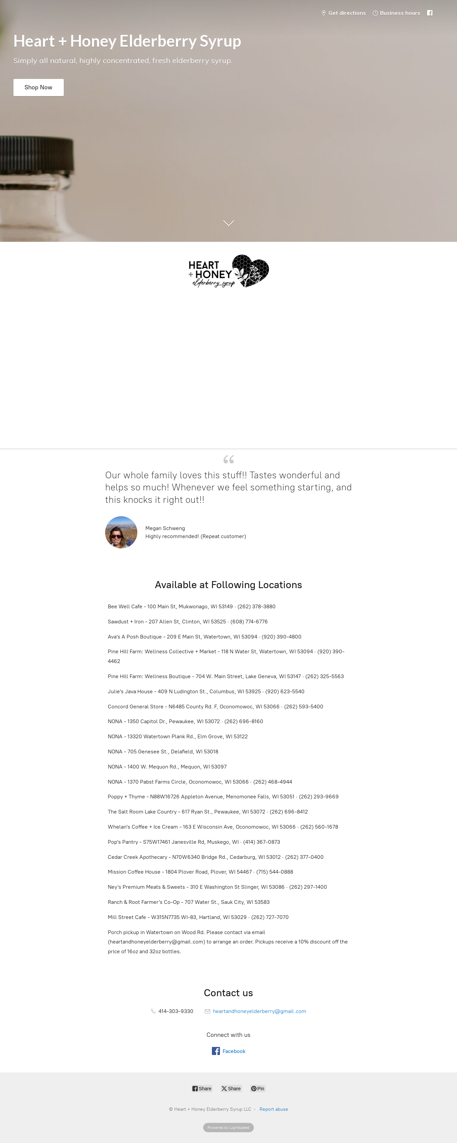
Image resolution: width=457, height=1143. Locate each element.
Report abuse (274, 1109)
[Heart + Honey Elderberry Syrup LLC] (228, 273)
